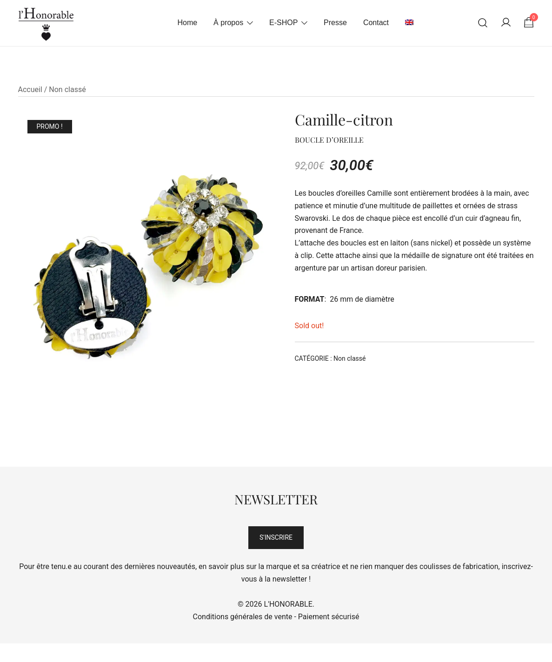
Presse (335, 22)
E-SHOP (283, 22)
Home (187, 22)
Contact (376, 22)
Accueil (30, 89)
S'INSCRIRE (276, 537)
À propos (228, 22)
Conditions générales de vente (243, 616)
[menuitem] (409, 23)
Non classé (67, 89)
